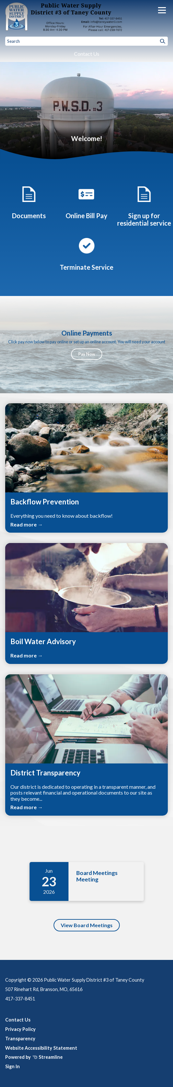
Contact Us (86, 54)
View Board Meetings (87, 925)
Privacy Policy (20, 1029)
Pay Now (86, 354)
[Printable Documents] (28, 201)
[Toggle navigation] (162, 10)
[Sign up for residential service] (144, 205)
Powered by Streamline (34, 1057)
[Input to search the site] (86, 41)
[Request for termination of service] (86, 253)
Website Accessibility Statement (41, 1048)
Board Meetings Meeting (97, 876)
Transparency (20, 1038)
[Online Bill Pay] (86, 201)
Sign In (12, 1066)
